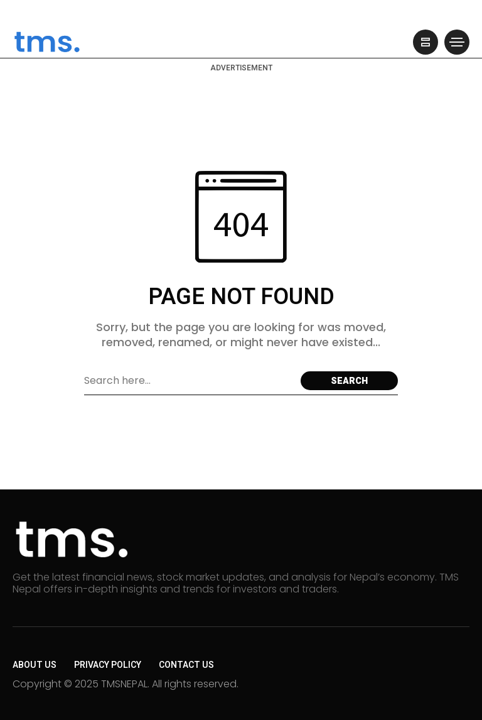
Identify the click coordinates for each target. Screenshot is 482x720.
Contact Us (186, 665)
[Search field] (189, 381)
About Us (34, 665)
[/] (425, 42)
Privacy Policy (107, 665)
